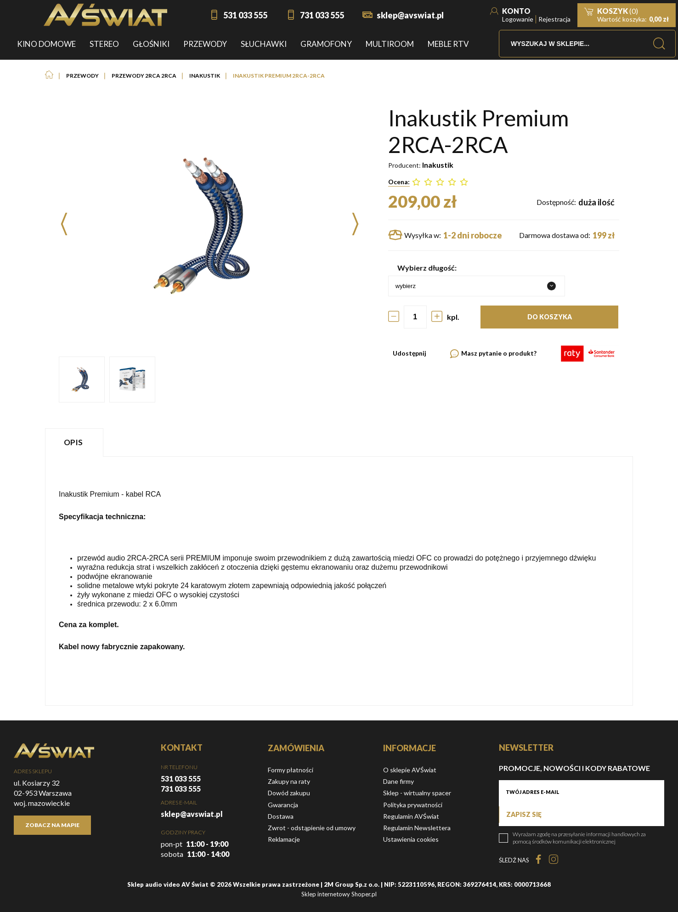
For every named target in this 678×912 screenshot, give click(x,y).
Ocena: (399, 182)
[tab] (75, 442)
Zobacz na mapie (52, 824)
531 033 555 (245, 15)
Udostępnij (409, 353)
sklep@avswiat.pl (410, 15)
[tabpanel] (339, 581)
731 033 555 (322, 15)
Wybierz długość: (427, 267)
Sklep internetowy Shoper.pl (339, 894)
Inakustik (437, 164)
